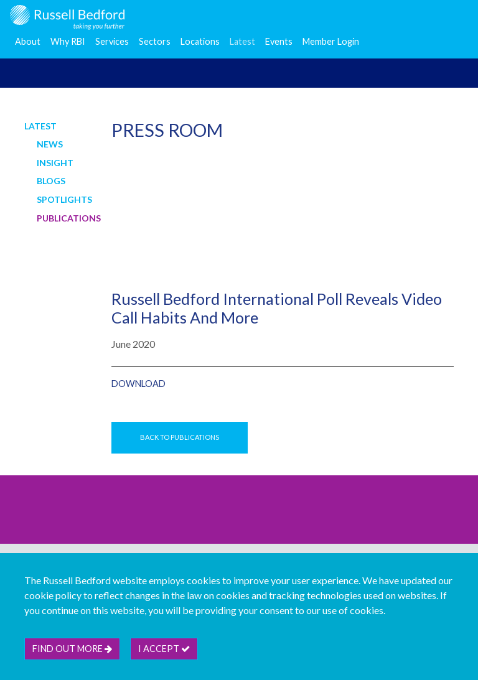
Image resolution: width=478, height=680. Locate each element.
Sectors (155, 41)
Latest (242, 41)
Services (112, 41)
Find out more (72, 648)
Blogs (51, 180)
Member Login (330, 41)
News (50, 144)
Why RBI (67, 41)
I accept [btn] (164, 648)
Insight (55, 162)
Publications (69, 218)
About (27, 41)
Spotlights (64, 199)
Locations (200, 41)
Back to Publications (179, 437)
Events (279, 41)
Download (138, 383)
